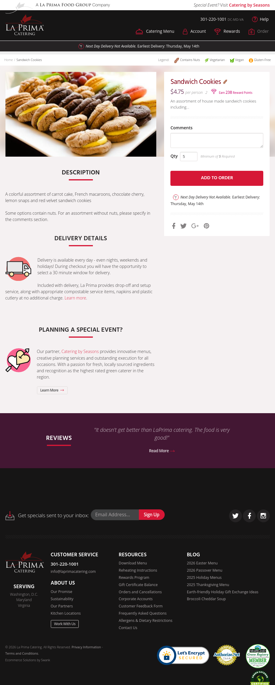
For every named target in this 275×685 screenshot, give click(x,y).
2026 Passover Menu (205, 570)
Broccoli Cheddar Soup (206, 599)
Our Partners (62, 606)
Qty (176, 162)
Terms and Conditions (21, 654)
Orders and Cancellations (140, 592)
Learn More (52, 390)
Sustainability (62, 599)
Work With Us (65, 624)
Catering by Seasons (249, 5)
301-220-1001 (212, 19)
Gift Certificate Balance (138, 585)
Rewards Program (134, 578)
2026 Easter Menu (202, 563)
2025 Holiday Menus (204, 578)
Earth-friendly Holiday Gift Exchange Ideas (223, 592)
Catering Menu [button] (153, 32)
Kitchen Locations (66, 613)
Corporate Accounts (136, 599)
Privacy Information (86, 648)
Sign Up (152, 515)
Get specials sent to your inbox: (47, 516)
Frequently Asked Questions (143, 614)
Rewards (227, 32)
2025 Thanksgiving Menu (208, 585)
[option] (80, 114)
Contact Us (128, 628)
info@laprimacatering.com (73, 572)
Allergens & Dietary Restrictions (146, 621)
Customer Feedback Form (141, 607)
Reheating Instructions (138, 570)
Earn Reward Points (236, 95)
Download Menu (133, 563)
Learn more (76, 298)
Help (260, 20)
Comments (183, 132)
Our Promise (61, 592)
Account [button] (193, 32)
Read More (162, 451)
